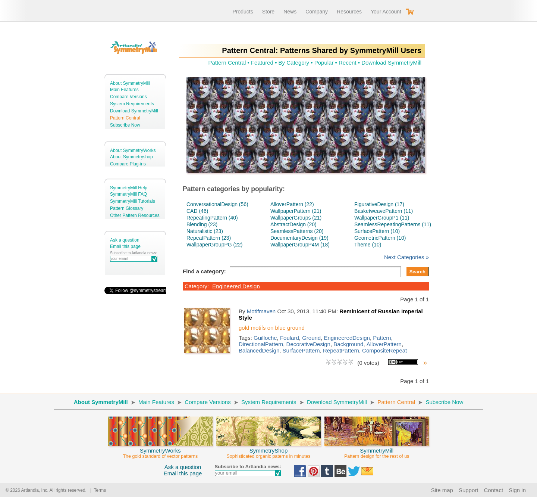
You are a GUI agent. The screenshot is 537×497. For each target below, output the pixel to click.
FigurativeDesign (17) (379, 204)
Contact (493, 490)
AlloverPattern (384, 344)
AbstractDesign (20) (293, 224)
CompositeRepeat (384, 350)
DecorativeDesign (308, 344)
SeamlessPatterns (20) (296, 231)
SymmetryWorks (160, 450)
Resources (349, 12)
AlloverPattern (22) (292, 204)
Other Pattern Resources (135, 215)
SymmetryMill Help (128, 187)
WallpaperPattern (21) (295, 211)
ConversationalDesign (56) (217, 204)
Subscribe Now (125, 125)
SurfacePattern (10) (377, 231)
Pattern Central (125, 118)
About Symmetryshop (131, 156)
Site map (442, 490)
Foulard (289, 338)
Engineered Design (236, 286)
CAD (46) (197, 211)
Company (316, 12)
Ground (311, 338)
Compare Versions (128, 96)
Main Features (124, 89)
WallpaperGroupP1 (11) (381, 218)
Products (242, 12)
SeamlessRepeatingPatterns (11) (392, 224)
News (289, 12)
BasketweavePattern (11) (383, 211)
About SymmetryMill (130, 83)
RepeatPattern (341, 350)
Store (268, 12)
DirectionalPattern (261, 344)
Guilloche (265, 338)
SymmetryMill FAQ (128, 194)
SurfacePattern (301, 350)
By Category (294, 62)
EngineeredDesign (347, 338)
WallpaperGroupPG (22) (214, 245)
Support (468, 490)
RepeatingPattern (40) (212, 218)
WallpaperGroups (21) (295, 218)
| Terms (97, 490)
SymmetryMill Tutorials (132, 201)
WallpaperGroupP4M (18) (300, 245)
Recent (348, 62)
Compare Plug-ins (128, 164)
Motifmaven (261, 311)
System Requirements (132, 103)
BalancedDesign (259, 350)
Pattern (382, 338)
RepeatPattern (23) (208, 238)
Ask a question (124, 240)
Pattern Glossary (126, 208)
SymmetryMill (376, 450)
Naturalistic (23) (204, 231)
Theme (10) (367, 245)
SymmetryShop (268, 450)
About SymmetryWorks (133, 150)
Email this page (125, 246)
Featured (262, 62)
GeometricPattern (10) (380, 238)
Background (348, 344)
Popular (324, 62)
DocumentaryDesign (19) (299, 238)
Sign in (517, 490)
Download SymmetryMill (134, 111)
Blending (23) (201, 224)
